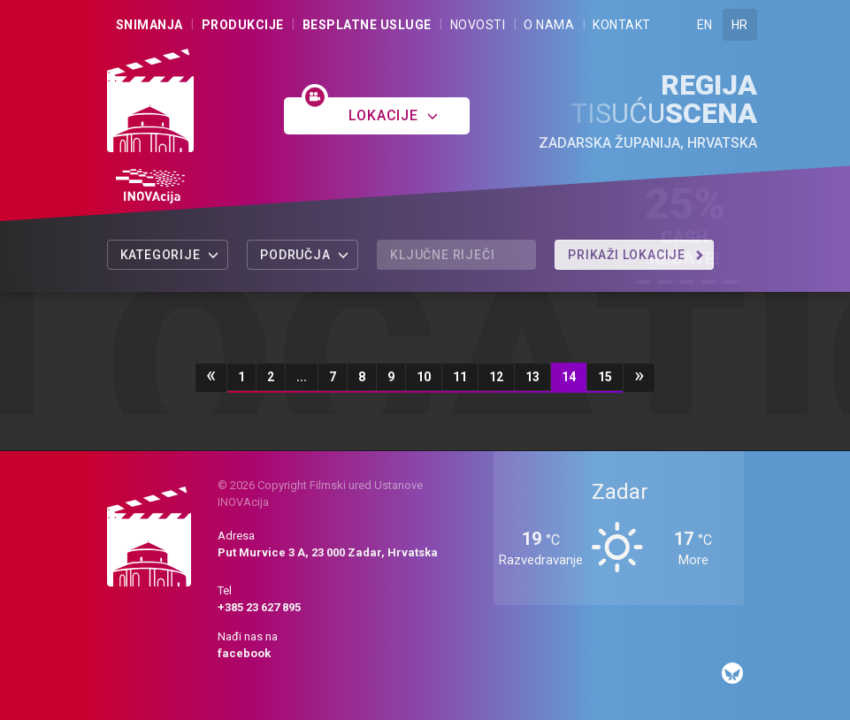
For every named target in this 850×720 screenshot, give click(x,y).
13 (532, 377)
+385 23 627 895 (259, 607)
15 (605, 377)
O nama (549, 25)
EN (705, 25)
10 (424, 377)
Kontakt (622, 25)
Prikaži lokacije (636, 255)
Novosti (478, 25)
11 (460, 377)
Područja (304, 255)
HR (739, 25)
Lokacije (393, 115)
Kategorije (170, 255)
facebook (244, 653)
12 (496, 377)
